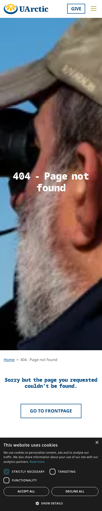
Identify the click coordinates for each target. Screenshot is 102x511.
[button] (51, 503)
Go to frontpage (51, 411)
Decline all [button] (75, 491)
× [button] (96, 442)
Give (76, 8)
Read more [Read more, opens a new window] (37, 462)
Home (9, 359)
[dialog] (51, 474)
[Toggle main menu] (93, 8)
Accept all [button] (26, 491)
